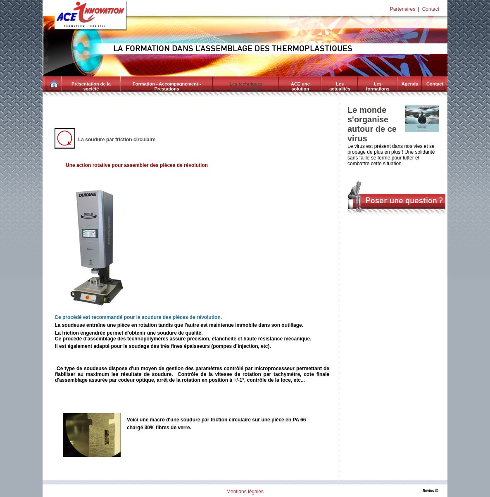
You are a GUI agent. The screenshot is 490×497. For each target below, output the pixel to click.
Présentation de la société (91, 86)
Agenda (410, 83)
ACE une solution (300, 86)
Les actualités (339, 86)
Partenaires (402, 9)
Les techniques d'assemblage (246, 86)
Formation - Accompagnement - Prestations (167, 86)
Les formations (378, 86)
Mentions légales (245, 492)
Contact (430, 9)
